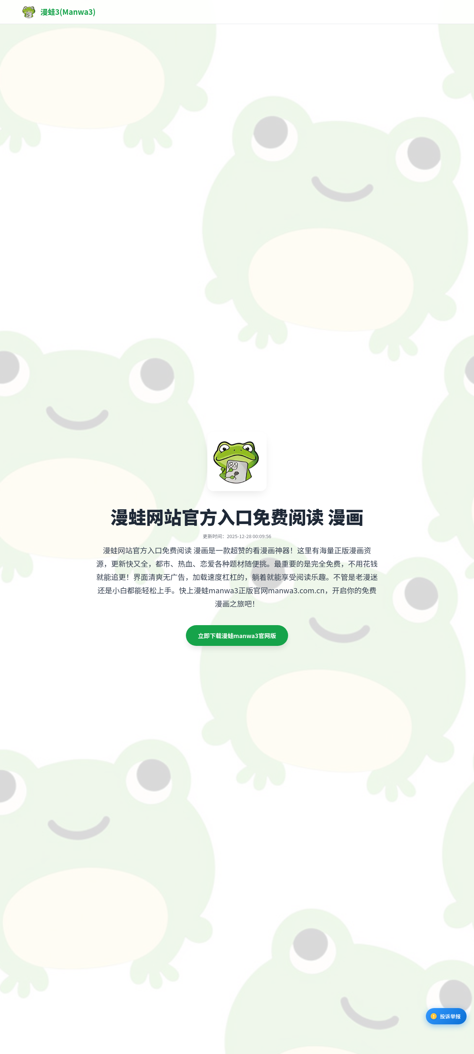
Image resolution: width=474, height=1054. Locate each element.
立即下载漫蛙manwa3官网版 (237, 635)
